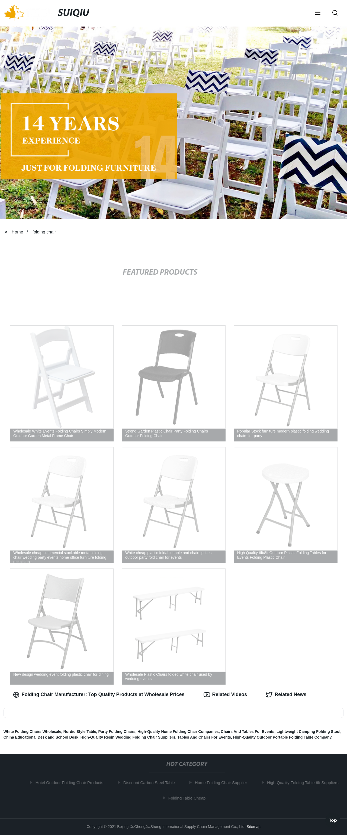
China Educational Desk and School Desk (41, 737)
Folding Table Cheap (188, 798)
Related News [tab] (286, 694)
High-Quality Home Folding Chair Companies (178, 731)
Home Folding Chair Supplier (223, 782)
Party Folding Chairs (117, 731)
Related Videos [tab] (225, 694)
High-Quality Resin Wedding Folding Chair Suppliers (128, 737)
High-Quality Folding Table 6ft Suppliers (304, 782)
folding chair (44, 232)
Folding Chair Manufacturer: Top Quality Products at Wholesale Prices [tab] (99, 694)
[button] (318, 13)
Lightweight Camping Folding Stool (308, 731)
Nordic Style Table (79, 731)
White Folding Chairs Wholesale (32, 731)
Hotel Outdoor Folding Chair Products (71, 782)
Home (17, 232)
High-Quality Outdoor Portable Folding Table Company (282, 737)
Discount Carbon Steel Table (151, 782)
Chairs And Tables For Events (248, 731)
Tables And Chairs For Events (204, 737)
